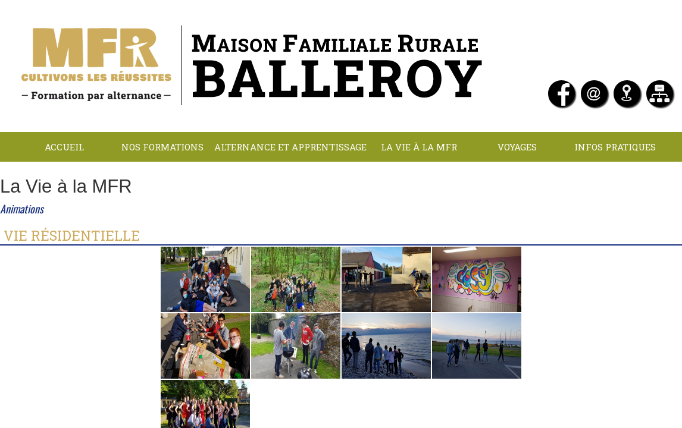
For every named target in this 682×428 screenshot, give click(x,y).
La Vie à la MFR (419, 147)
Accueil (64, 147)
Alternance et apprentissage (290, 147)
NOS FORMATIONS (162, 147)
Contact (389, 176)
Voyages (517, 147)
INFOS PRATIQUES (615, 147)
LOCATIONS (290, 176)
